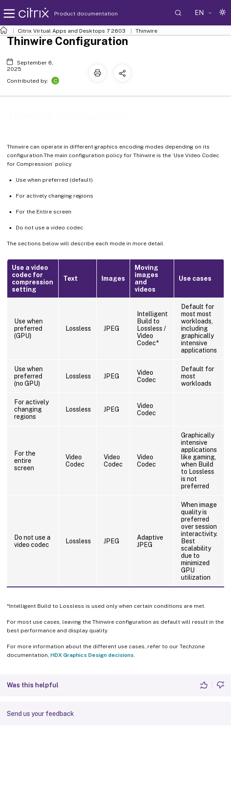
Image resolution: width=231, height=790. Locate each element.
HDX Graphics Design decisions (92, 655)
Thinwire (146, 31)
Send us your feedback (40, 713)
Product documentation (74, 13)
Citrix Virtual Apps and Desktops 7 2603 (72, 31)
